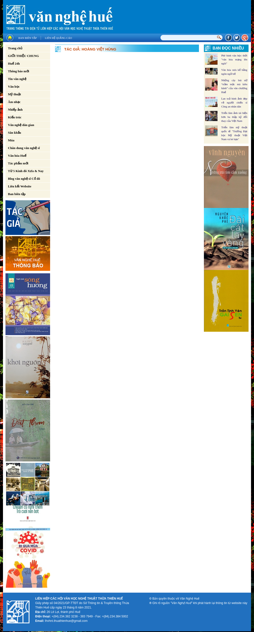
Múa (11, 140)
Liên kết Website (19, 186)
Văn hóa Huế (17, 155)
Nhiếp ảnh (15, 109)
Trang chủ (15, 48)
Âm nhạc (14, 102)
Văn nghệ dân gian (21, 125)
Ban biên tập (27, 37)
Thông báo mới (18, 71)
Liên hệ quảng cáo (58, 37)
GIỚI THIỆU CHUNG (23, 56)
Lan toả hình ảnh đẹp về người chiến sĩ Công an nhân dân (234, 102)
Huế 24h (14, 63)
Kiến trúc (14, 117)
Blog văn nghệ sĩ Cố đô (24, 178)
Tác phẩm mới (18, 163)
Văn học (14, 86)
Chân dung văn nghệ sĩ (24, 148)
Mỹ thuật (14, 94)
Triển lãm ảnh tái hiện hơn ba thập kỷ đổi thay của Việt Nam (234, 116)
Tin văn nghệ (17, 79)
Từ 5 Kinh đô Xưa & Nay (26, 171)
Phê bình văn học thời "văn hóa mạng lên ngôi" (234, 59)
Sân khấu (14, 132)
